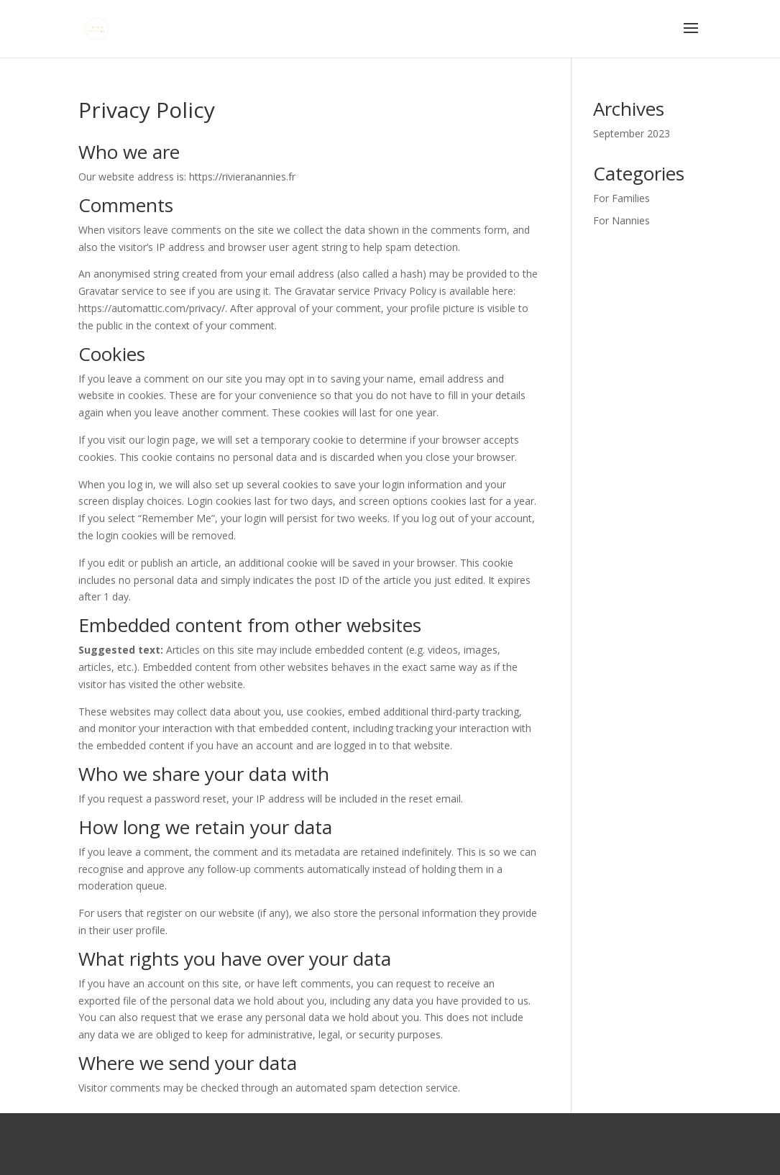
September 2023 (631, 133)
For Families (621, 198)
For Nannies (621, 220)
